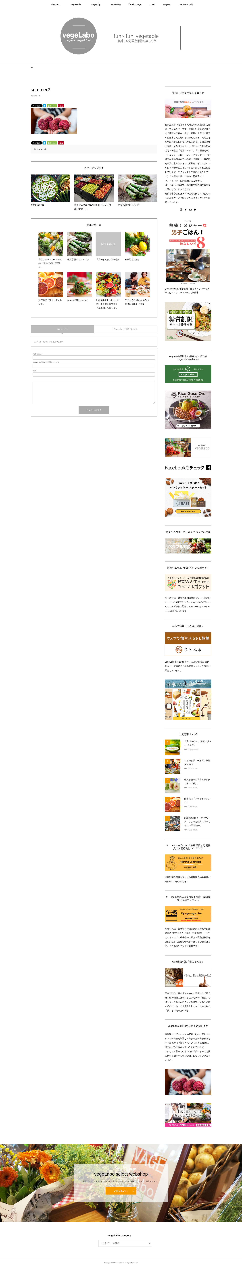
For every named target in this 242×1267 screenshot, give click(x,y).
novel (152, 4)
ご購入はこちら (121, 1190)
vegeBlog (96, 4)
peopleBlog (115, 4)
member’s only (186, 4)
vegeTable (77, 4)
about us (57, 4)
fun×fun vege (135, 4)
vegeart (167, 4)
